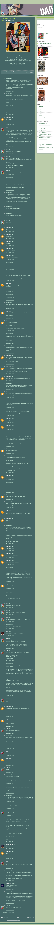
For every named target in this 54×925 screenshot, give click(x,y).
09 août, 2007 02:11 (10, 479)
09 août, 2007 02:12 (10, 492)
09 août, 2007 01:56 (10, 380)
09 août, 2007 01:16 (10, 224)
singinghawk (8, 117)
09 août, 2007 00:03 (10, 174)
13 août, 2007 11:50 (10, 889)
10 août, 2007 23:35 (10, 808)
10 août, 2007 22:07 (10, 793)
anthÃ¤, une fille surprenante (44, 125)
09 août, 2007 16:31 (10, 695)
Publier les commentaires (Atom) (13, 920)
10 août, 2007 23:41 (10, 815)
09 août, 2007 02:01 (10, 422)
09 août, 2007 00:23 (10, 190)
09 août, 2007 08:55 (10, 621)
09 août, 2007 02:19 (10, 543)
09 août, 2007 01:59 (10, 407)
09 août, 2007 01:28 (10, 245)
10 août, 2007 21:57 (10, 783)
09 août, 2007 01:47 (10, 318)
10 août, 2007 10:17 (10, 772)
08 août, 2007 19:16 (10, 124)
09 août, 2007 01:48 (10, 330)
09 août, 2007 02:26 (10, 581)
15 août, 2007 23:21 (10, 903)
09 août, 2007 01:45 (10, 300)
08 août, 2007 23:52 (10, 153)
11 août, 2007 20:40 (10, 848)
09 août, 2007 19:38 (10, 726)
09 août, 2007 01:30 (10, 259)
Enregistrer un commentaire (8, 912)
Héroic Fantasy (42, 117)
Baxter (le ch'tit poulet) (43, 126)
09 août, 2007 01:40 (10, 280)
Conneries (41, 118)
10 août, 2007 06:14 (10, 755)
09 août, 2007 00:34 (10, 204)
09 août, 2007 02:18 (10, 522)
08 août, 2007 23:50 (10, 146)
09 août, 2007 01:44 (10, 291)
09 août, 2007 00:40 (10, 217)
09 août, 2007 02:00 (10, 415)
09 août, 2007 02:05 (10, 453)
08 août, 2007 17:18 (10, 114)
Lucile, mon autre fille (43, 139)
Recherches (41, 107)
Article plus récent (4, 917)
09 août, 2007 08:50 (10, 614)
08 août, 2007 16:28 (10, 91)
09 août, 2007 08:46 (10, 607)
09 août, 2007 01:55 (10, 373)
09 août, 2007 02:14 (10, 499)
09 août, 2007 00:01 (10, 167)
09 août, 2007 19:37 (10, 716)
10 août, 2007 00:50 (10, 748)
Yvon (40, 150)
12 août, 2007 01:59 (10, 880)
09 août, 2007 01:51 (10, 353)
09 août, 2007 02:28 (10, 588)
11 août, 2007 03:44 (10, 841)
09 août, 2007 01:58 (10, 397)
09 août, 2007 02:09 (10, 472)
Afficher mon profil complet (45, 43)
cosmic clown (9, 883)
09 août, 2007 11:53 (10, 635)
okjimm (40, 142)
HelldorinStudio (9, 844)
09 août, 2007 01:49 (10, 343)
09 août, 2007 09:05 (10, 628)
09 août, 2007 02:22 (10, 564)
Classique (41, 106)
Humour (40, 115)
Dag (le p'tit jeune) (42, 130)
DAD (7, 127)
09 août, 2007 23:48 (10, 733)
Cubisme (31, 72)
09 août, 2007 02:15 (10, 516)
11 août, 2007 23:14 (10, 868)
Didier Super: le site (43, 132)
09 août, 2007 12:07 (10, 660)
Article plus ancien (30, 917)
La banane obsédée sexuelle (44, 137)
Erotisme (40, 113)
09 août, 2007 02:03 (10, 446)
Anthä (7, 631)
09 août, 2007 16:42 (10, 704)
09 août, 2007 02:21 (10, 557)
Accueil (17, 917)
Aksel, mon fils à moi (43, 123)
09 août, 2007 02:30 (10, 600)
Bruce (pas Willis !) (42, 128)
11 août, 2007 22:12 (10, 858)
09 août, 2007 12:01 (10, 648)
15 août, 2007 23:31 (10, 910)
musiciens (41, 109)
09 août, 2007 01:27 (10, 231)
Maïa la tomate (42, 140)
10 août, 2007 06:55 (10, 765)
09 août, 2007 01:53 (10, 364)
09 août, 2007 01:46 (10, 308)
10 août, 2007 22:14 (10, 801)
